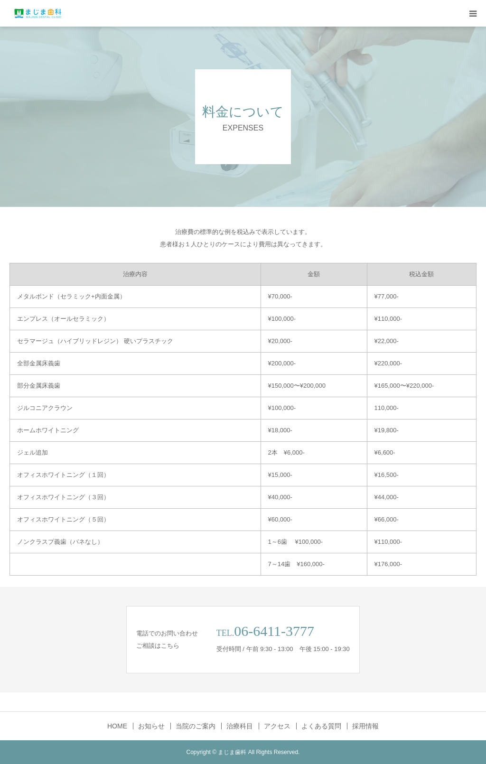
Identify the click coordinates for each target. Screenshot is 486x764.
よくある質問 (321, 726)
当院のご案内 (195, 726)
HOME (117, 726)
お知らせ (151, 726)
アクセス (277, 726)
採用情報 (365, 726)
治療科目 (239, 726)
